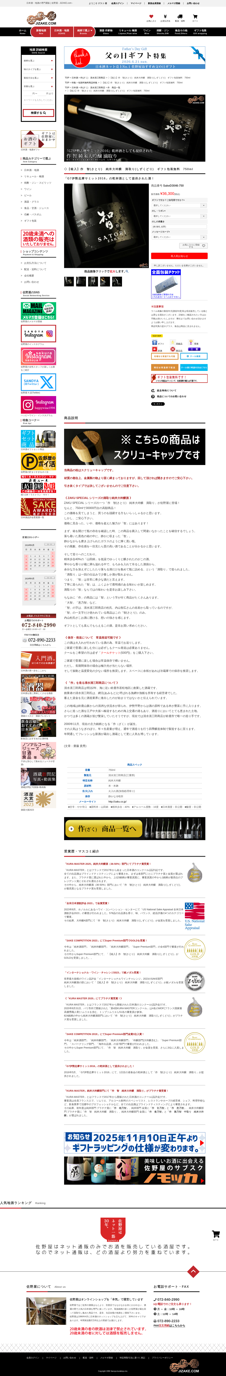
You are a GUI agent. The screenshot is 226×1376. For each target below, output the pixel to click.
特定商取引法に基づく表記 (132, 1357)
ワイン (28, 189)
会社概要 (29, 275)
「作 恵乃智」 (177, 1108)
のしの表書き (158, 221)
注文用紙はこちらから (40, 645)
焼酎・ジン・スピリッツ (37, 182)
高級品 (176, 344)
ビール (28, 195)
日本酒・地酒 (31, 170)
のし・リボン (159, 211)
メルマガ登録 (173, 3)
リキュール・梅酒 (34, 176)
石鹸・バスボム (32, 214)
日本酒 (75, 78)
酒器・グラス (31, 201)
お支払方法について (35, 263)
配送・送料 (88, 1357)
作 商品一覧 (114, 87)
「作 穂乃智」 (120, 1108)
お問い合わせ (193, 3)
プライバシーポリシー (162, 1357)
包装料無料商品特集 (87, 82)
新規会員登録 (154, 3)
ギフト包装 (30, 220)
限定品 (176, 351)
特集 (74, 82)
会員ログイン (117, 3)
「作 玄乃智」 (158, 1108)
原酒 (156, 351)
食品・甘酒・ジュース (36, 208)
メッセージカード (161, 232)
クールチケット (111, 652)
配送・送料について (35, 269)
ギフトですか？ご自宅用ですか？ (169, 200)
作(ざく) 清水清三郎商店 (92, 78)
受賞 (193, 344)
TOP (67, 78)
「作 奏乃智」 (155, 1111)
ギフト (157, 344)
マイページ (136, 3)
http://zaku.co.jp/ (117, 801)
